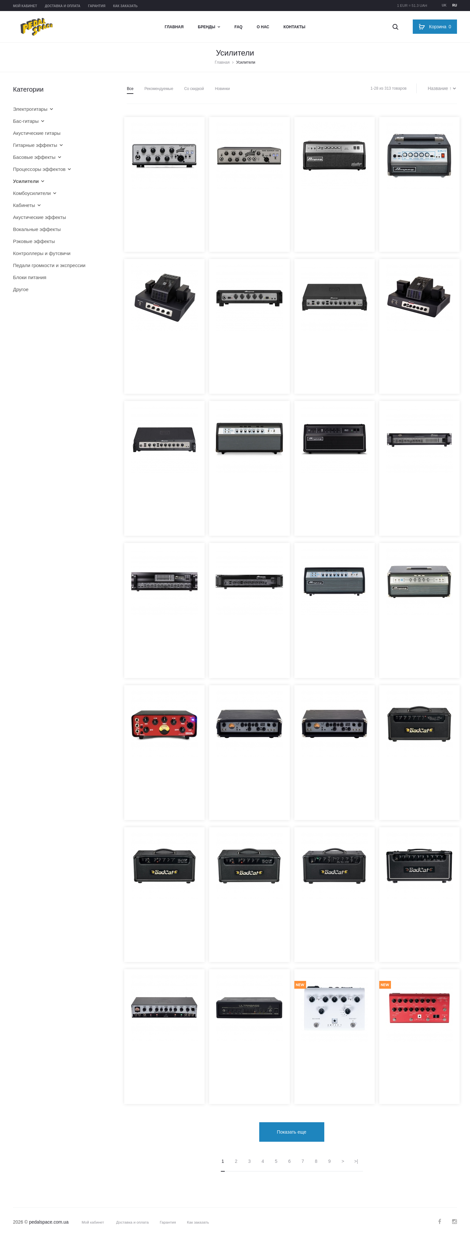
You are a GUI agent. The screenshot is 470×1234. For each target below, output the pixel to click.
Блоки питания (29, 277)
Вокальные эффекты (37, 229)
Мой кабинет (25, 6)
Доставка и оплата (62, 6)
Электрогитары (30, 109)
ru (454, 5)
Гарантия (96, 6)
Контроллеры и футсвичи (42, 253)
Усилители (26, 181)
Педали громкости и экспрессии (49, 265)
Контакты (294, 27)
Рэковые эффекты (34, 241)
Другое (21, 289)
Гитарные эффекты (35, 145)
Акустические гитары (36, 133)
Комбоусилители (32, 193)
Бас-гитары (26, 121)
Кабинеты (24, 205)
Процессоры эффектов (39, 169)
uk (444, 5)
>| (356, 1158)
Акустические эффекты (39, 217)
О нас (263, 27)
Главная (174, 27)
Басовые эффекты (34, 157)
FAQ (239, 27)
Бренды (206, 27)
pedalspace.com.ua (48, 1218)
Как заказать (125, 6)
